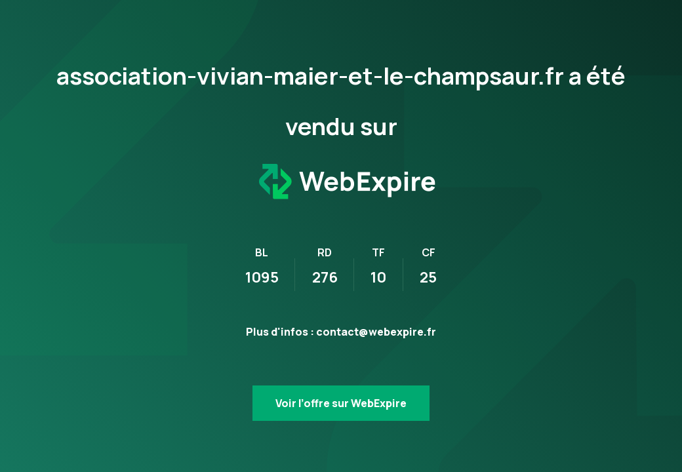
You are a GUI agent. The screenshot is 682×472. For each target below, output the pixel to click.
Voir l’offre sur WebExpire (341, 403)
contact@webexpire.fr (376, 331)
